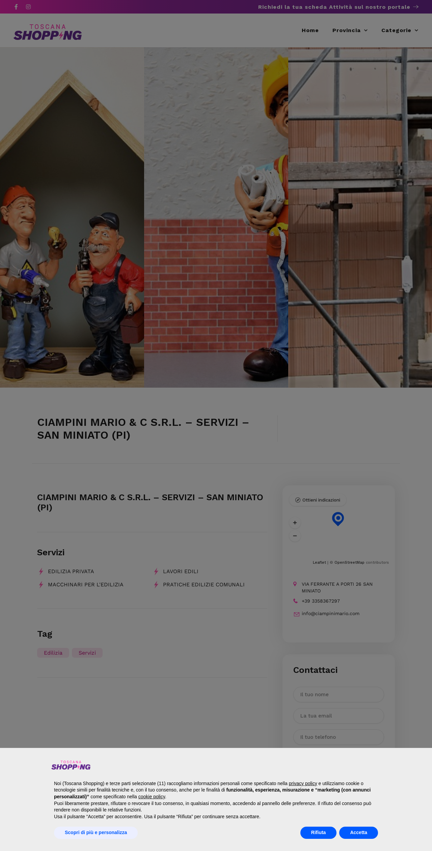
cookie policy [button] (151, 796)
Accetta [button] (358, 832)
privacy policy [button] (303, 783)
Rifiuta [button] (318, 832)
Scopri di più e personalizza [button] (96, 832)
